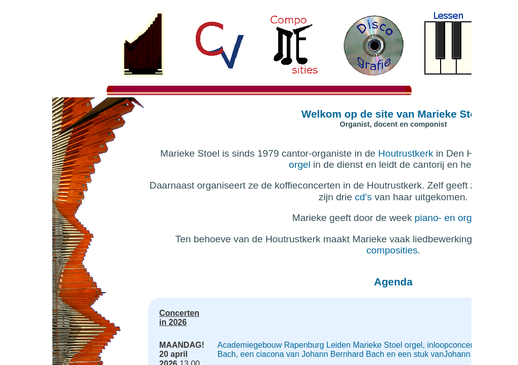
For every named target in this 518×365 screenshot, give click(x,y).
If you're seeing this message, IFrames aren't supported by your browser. (259, 182)
